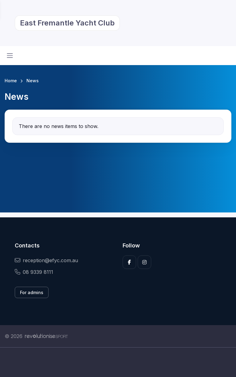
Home (11, 80)
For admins (31, 292)
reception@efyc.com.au (46, 260)
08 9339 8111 (34, 272)
